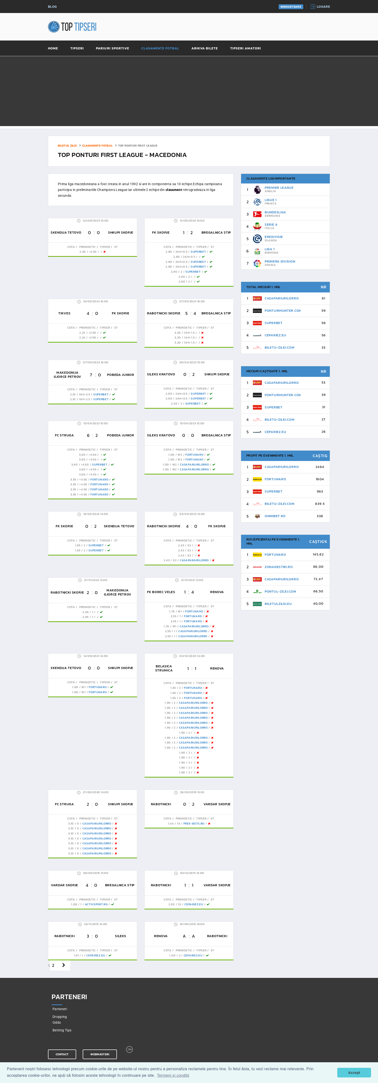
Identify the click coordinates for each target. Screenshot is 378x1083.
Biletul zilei (67, 145)
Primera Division (280, 261)
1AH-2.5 (84, 394)
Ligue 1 (271, 200)
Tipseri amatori (245, 49)
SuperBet (198, 252)
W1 (180, 611)
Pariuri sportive (112, 49)
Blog (52, 7)
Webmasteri (99, 1054)
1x (178, 823)
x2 (189, 545)
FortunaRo (99, 479)
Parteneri (60, 1009)
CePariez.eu (193, 904)
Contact (62, 1054)
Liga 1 (270, 249)
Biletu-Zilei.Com (279, 347)
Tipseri (77, 49)
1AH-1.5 (189, 333)
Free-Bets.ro (193, 823)
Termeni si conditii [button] (173, 1075)
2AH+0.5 (182, 252)
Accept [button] (354, 1073)
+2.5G (93, 252)
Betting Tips (62, 1030)
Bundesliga (275, 212)
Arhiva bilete (204, 49)
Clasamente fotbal (160, 49)
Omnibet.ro (275, 516)
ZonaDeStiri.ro (279, 566)
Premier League (279, 187)
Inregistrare (291, 7)
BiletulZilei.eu (278, 603)
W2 (180, 455)
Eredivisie (274, 236)
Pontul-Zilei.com (280, 591)
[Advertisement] (189, 92)
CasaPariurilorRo (194, 464)
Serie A (271, 224)
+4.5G (93, 455)
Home (53, 49)
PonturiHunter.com (283, 310)
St (115, 247)
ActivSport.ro (96, 904)
